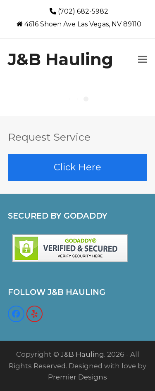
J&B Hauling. (83, 354)
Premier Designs (77, 377)
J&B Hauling (60, 59)
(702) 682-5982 (83, 11)
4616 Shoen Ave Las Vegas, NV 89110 (82, 24)
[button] (142, 59)
